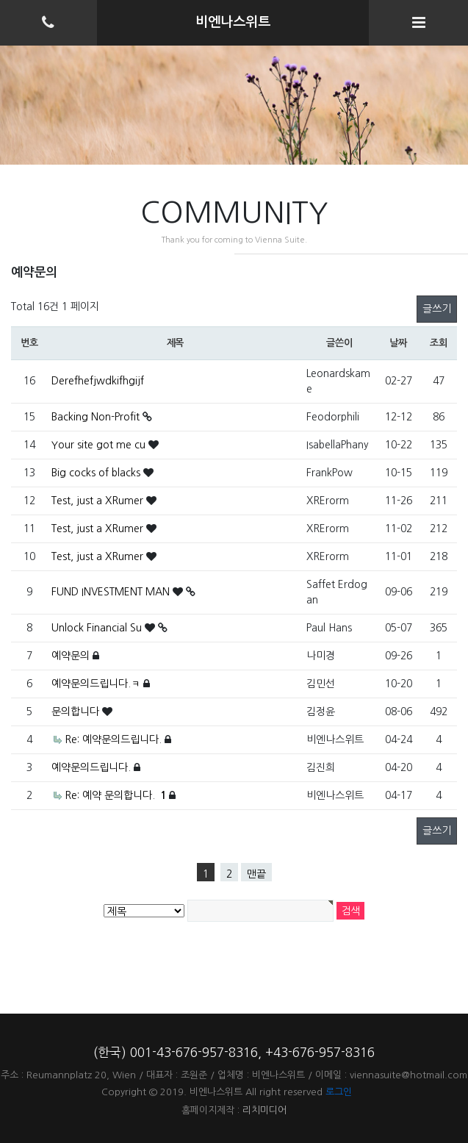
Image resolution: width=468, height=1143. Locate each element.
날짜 (397, 343)
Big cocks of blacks (97, 472)
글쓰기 (436, 309)
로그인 (338, 1092)
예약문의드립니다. (92, 767)
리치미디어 (264, 1110)
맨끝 (256, 874)
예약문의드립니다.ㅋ (97, 683)
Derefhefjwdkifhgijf (97, 381)
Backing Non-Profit (97, 417)
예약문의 (72, 656)
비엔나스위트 (232, 22)
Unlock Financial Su (98, 628)
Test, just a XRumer (98, 500)
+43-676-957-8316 (320, 1052)
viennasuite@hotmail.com (408, 1075)
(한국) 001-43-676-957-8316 (175, 1052)
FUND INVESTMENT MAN (112, 592)
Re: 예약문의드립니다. (115, 739)
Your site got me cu (99, 445)
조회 (438, 343)
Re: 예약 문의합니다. (117, 795)
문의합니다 (76, 711)
